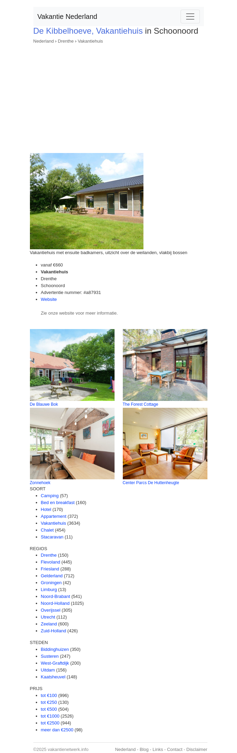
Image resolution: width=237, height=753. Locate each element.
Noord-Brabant (55, 596)
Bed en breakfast (58, 502)
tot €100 (49, 695)
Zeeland (49, 623)
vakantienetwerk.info (68, 749)
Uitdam (48, 670)
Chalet (47, 530)
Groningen (51, 582)
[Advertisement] (118, 96)
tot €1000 (50, 716)
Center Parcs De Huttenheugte (151, 482)
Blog (144, 749)
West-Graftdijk (55, 663)
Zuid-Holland (53, 630)
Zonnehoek (40, 482)
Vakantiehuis (90, 41)
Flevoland (50, 562)
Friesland (50, 568)
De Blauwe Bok (44, 404)
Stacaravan (52, 536)
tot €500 (49, 709)
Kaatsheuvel (53, 676)
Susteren (50, 656)
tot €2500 (50, 722)
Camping (50, 495)
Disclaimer (196, 749)
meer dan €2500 (57, 729)
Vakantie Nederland (67, 16)
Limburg (49, 589)
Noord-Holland (55, 603)
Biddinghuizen (55, 649)
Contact (174, 749)
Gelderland (52, 575)
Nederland (43, 41)
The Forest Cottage (140, 404)
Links (158, 749)
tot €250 (49, 702)
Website (49, 299)
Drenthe (66, 41)
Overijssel (51, 610)
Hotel (46, 509)
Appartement (53, 516)
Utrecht (48, 617)
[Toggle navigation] (190, 16)
